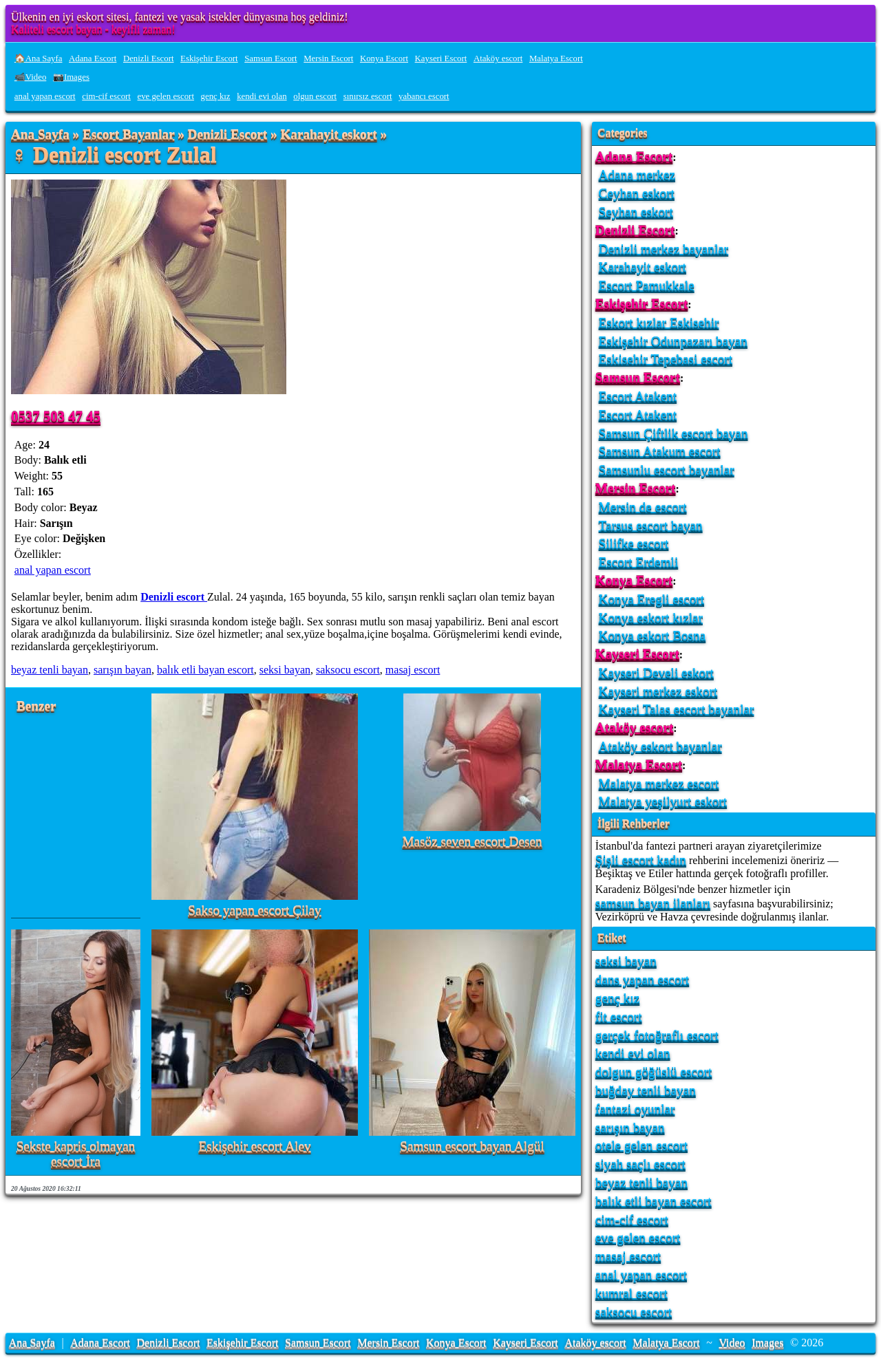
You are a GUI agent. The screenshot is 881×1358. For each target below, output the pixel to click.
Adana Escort (92, 58)
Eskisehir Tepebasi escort (665, 359)
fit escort (618, 1016)
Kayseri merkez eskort (658, 691)
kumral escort (631, 1293)
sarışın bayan (122, 670)
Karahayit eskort (328, 134)
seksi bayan (284, 670)
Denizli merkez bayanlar (664, 248)
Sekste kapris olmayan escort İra (76, 1154)
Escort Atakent (638, 396)
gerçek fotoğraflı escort (657, 1035)
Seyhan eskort (636, 211)
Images (767, 1342)
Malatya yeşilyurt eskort (663, 801)
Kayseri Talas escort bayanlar (676, 709)
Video (732, 1342)
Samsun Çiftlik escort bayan (673, 433)
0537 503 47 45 (55, 416)
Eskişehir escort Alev (254, 1146)
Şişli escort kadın (640, 859)
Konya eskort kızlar (651, 617)
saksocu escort (348, 670)
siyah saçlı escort (640, 1163)
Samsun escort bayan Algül (472, 1146)
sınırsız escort (367, 96)
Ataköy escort (498, 58)
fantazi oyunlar (635, 1108)
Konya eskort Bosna (652, 635)
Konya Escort (384, 58)
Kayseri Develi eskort (656, 672)
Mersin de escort (643, 506)
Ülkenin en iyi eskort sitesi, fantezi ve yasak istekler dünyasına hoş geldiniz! (179, 17)
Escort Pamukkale (646, 285)
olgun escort (315, 96)
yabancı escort (424, 96)
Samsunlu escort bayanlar (666, 469)
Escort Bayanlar (128, 134)
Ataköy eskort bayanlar (660, 746)
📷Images (71, 77)
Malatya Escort (556, 58)
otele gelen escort (641, 1145)
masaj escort (412, 670)
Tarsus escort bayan (651, 525)
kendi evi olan (262, 96)
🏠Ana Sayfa (38, 58)
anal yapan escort (45, 96)
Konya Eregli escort (651, 599)
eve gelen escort (166, 96)
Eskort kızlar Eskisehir (659, 322)
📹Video (30, 77)
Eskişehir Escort (209, 58)
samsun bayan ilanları (652, 903)
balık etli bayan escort (205, 670)
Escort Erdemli (639, 561)
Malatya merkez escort (659, 783)
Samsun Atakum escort (660, 451)
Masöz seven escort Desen (472, 841)
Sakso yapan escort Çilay (254, 910)
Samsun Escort (270, 58)
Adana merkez (637, 174)
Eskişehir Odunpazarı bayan (673, 341)
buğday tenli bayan (645, 1090)
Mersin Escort (328, 58)
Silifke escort (634, 543)
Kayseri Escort (441, 58)
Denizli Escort (148, 58)
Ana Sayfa (40, 134)
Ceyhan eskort (637, 193)
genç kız (216, 96)
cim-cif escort (106, 96)
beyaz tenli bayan (49, 670)
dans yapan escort (642, 979)
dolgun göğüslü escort (653, 1071)
